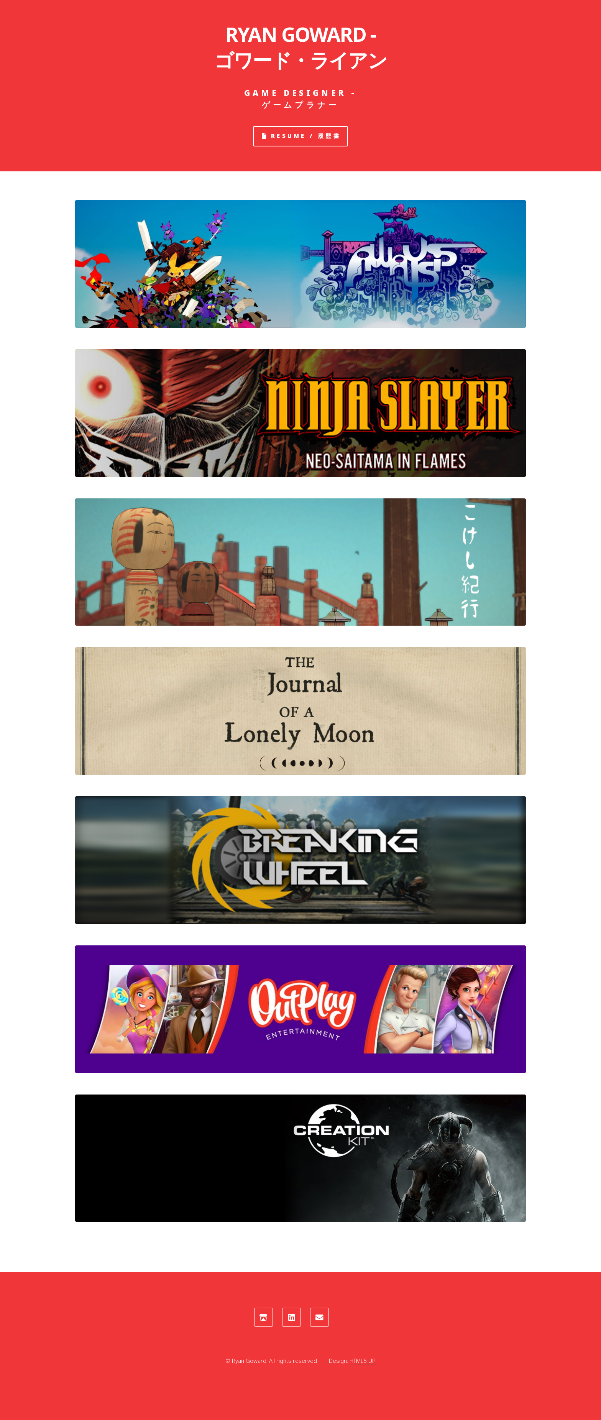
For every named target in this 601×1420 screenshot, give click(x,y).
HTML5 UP (363, 1360)
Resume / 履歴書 (306, 136)
